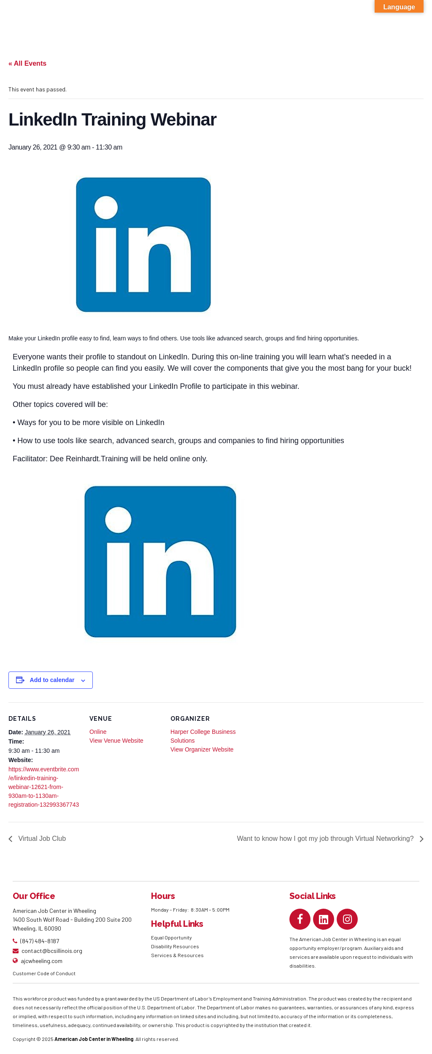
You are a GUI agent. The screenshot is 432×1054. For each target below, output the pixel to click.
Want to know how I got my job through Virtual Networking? (326, 838)
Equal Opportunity (172, 937)
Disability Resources (175, 946)
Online (97, 731)
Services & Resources (177, 955)
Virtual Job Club (41, 838)
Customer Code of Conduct (44, 973)
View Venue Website (116, 740)
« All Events (27, 63)
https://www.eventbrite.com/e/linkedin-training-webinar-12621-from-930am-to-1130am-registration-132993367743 (43, 787)
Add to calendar (52, 680)
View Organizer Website (202, 749)
